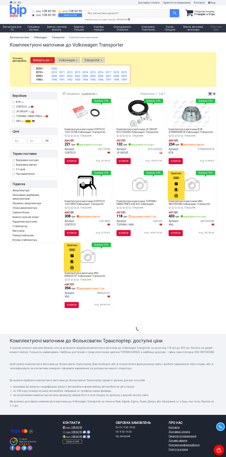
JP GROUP (23, 111)
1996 (100, 79)
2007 (108, 76)
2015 (93, 72)
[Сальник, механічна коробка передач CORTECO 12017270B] (87, 113)
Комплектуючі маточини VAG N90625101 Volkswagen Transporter (85, 274)
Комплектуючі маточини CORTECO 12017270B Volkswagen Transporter (85, 130)
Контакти (199, 2)
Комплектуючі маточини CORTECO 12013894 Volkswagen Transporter (85, 202)
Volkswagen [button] (68, 60)
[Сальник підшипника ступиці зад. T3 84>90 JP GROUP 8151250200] (139, 113)
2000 (54, 76)
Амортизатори (21, 190)
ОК (47, 140)
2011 (62, 72)
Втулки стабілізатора (25, 240)
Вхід (211, 2)
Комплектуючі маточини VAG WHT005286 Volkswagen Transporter (189, 202)
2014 (85, 72)
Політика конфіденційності (184, 445)
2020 (54, 68)
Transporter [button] (93, 60)
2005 (93, 76)
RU (19, 2)
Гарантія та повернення (177, 2)
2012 (70, 72)
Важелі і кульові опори (26, 217)
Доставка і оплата (148, 2)
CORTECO (23, 106)
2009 (124, 76)
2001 (62, 76)
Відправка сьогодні (26, 160)
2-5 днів (19, 169)
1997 (108, 79)
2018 (116, 72)
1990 (54, 79)
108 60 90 (44, 11)
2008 (116, 76)
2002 (70, 76)
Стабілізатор (20, 226)
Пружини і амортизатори (27, 203)
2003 (77, 76)
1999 (124, 79)
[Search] (174, 13)
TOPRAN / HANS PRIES (30, 116)
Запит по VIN (70, 15)
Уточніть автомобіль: (20, 59)
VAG (24, 121)
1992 (70, 79)
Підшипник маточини (25, 221)
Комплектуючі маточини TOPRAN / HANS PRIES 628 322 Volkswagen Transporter (137, 202)
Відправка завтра (25, 164)
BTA (18, 101)
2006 (100, 76)
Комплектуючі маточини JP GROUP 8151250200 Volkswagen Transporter (138, 130)
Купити (71, 161)
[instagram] (18, 448)
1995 (93, 79)
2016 (100, 72)
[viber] (29, 448)
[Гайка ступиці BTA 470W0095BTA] (191, 113)
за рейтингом (89, 94)
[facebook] (12, 448)
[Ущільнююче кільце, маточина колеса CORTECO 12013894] (87, 185)
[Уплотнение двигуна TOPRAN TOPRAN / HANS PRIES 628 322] (139, 185)
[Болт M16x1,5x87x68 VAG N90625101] (87, 256)
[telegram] (24, 448)
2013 (77, 72)
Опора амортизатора (25, 207)
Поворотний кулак (23, 235)
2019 (124, 72)
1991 (62, 79)
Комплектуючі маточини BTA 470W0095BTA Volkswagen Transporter (191, 130)
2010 (54, 72)
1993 (77, 79)
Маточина (18, 230)
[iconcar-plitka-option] (210, 94)
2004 (85, 76)
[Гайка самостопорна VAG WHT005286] (191, 185)
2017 (108, 72)
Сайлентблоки (21, 212)
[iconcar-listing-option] (214, 94)
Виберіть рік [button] (42, 60)
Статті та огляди (178, 449)
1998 (116, 79)
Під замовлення (24, 173)
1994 (85, 79)
